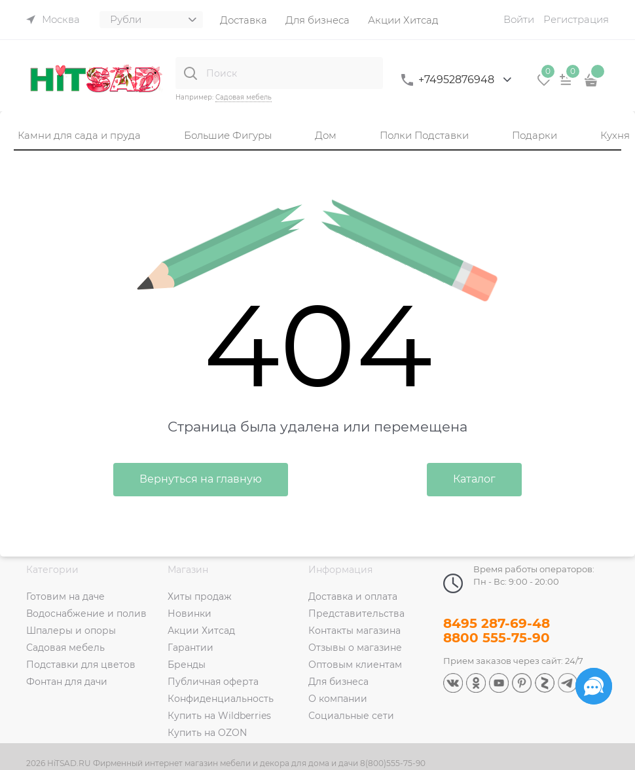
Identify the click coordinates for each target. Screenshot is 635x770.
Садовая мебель (243, 97)
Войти (518, 19)
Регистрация (576, 19)
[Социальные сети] (593, 686)
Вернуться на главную (200, 479)
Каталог (474, 479)
